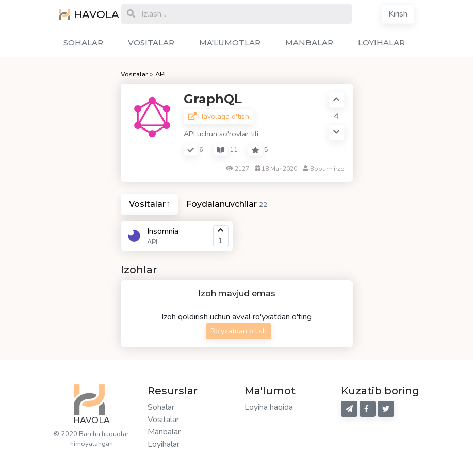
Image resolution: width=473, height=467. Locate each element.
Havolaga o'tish (219, 116)
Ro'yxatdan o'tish (238, 331)
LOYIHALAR (381, 42)
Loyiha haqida (268, 407)
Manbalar (164, 432)
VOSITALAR (151, 42)
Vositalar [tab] (149, 204)
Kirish (397, 14)
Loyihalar (164, 444)
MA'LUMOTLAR (229, 42)
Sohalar (161, 407)
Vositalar (134, 74)
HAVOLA (82, 14)
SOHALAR (83, 42)
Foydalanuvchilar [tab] (226, 204)
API (160, 74)
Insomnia (162, 231)
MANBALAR (309, 42)
